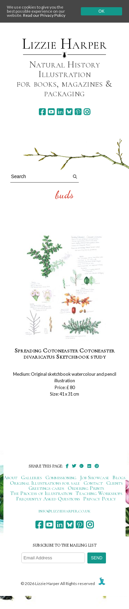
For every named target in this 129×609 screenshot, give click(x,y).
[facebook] (42, 111)
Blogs (119, 477)
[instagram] (87, 111)
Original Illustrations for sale (45, 483)
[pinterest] (78, 111)
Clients (114, 483)
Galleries (31, 477)
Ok (101, 11)
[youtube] (51, 111)
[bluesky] (69, 111)
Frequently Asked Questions (48, 499)
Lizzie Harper (64, 44)
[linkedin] (60, 111)
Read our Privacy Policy (44, 15)
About (10, 477)
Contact (93, 483)
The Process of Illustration (41, 493)
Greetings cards (46, 488)
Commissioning (61, 477)
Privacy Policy (99, 499)
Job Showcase (94, 477)
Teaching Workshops (99, 493)
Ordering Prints (86, 488)
